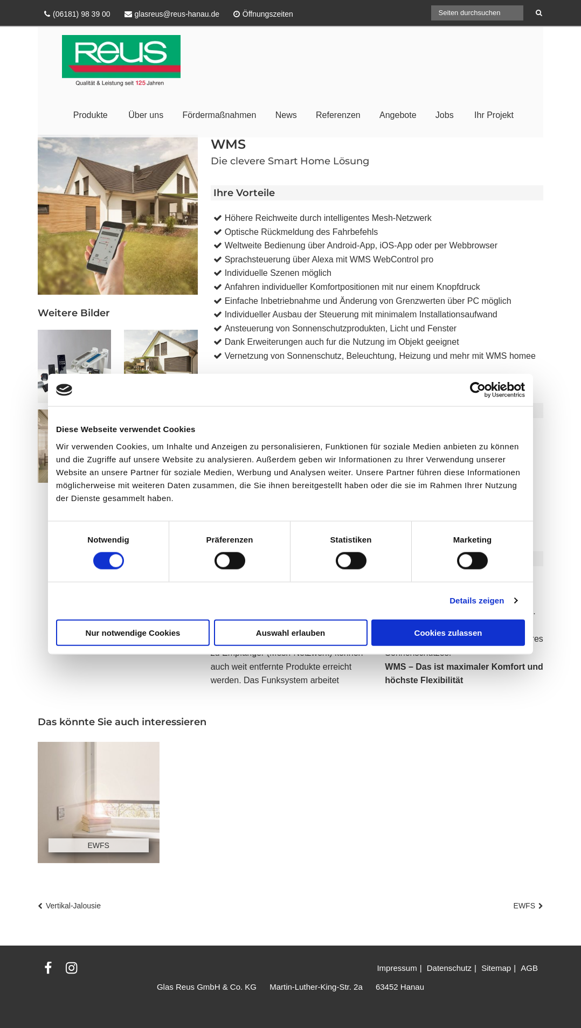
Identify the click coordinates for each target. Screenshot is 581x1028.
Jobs (444, 115)
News (286, 115)
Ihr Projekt (494, 115)
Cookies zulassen (448, 632)
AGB (529, 968)
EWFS (524, 905)
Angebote (398, 115)
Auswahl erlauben (290, 632)
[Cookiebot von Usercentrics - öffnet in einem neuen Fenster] (478, 390)
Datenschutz (449, 968)
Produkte (90, 115)
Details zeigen (476, 600)
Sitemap (496, 968)
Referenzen (338, 115)
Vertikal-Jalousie (73, 905)
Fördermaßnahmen (219, 115)
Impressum (397, 968)
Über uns (145, 115)
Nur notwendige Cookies (133, 632)
